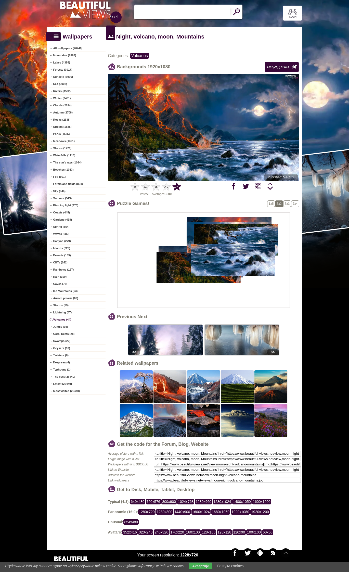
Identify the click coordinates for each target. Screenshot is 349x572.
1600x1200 (261, 502)
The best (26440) (64, 376)
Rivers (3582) (62, 91)
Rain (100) (60, 276)
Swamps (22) (61, 340)
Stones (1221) (62, 148)
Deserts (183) (62, 255)
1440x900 (182, 512)
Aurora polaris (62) (65, 298)
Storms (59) (61, 305)
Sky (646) (59, 191)
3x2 (279, 204)
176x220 (177, 532)
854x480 (131, 522)
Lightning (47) (62, 312)
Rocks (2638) (62, 119)
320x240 (146, 532)
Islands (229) (61, 248)
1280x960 (203, 502)
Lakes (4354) (61, 62)
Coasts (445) (61, 212)
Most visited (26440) (66, 390)
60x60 (268, 532)
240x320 (161, 532)
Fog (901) (59, 176)
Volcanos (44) (62, 319)
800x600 (169, 502)
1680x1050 (220, 512)
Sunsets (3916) (63, 76)
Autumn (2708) (63, 112)
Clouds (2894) (62, 105)
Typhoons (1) (62, 369)
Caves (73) (60, 283)
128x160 (209, 532)
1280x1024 (222, 502)
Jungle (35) (60, 326)
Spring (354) (61, 226)
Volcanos (139, 56)
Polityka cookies (230, 565)
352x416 (130, 532)
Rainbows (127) (63, 269)
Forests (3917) (62, 69)
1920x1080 (240, 512)
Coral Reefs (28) (64, 333)
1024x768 (186, 502)
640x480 (138, 502)
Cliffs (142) (60, 262)
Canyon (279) (62, 241)
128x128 (224, 532)
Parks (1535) (61, 133)
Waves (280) (61, 233)
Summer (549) (62, 198)
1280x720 (147, 512)
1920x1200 (260, 512)
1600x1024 (201, 512)
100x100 (254, 532)
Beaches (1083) (63, 169)
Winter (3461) (62, 98)
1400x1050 (242, 502)
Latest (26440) (62, 383)
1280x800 (165, 512)
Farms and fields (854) (68, 183)
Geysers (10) (61, 348)
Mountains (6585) (64, 55)
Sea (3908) (60, 83)
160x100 (193, 532)
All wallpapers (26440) (68, 48)
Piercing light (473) (65, 205)
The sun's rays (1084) (67, 162)
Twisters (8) (61, 355)
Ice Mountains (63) (65, 291)
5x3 (287, 204)
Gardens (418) (62, 219)
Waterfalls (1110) (64, 155)
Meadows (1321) (64, 141)
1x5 (271, 204)
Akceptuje (200, 566)
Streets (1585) (62, 126)
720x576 (153, 502)
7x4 (295, 204)
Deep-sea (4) (61, 362)
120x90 (239, 532)
